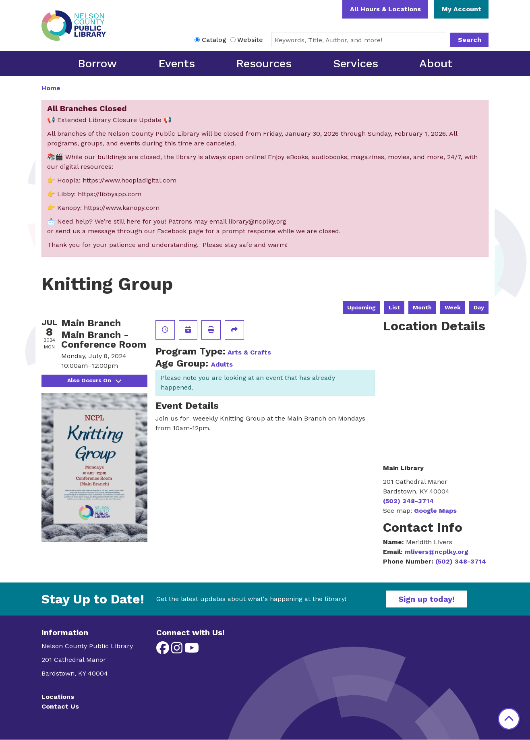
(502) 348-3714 (408, 501)
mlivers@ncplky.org (436, 552)
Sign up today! (426, 599)
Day (479, 307)
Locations (57, 697)
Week (453, 307)
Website (250, 40)
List (394, 307)
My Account (461, 9)
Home (50, 88)
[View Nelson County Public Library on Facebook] (163, 650)
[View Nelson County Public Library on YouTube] (191, 650)
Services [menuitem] (355, 63)
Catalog (214, 40)
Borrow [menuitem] (97, 63)
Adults (222, 364)
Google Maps (435, 510)
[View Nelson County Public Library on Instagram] (177, 650)
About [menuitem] (435, 63)
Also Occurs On (94, 380)
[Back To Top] (509, 719)
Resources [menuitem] (264, 63)
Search (469, 40)
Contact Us (60, 706)
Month (422, 307)
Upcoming (361, 307)
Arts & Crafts (249, 352)
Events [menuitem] (176, 63)
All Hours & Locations (385, 9)
